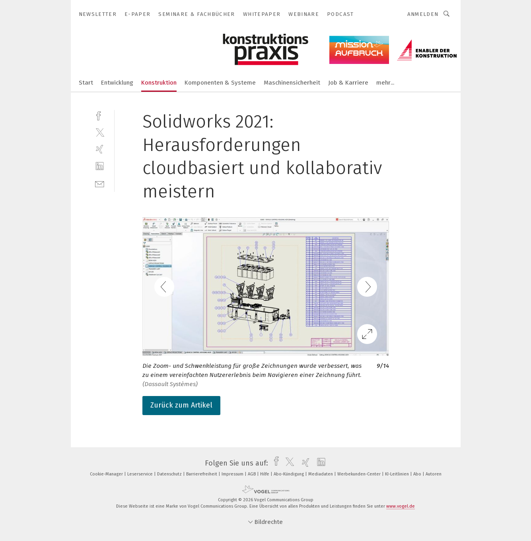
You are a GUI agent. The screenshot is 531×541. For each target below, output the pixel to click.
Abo (417, 474)
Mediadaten (321, 474)
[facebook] (100, 115)
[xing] (100, 149)
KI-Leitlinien (397, 474)
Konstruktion (159, 82)
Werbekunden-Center (359, 474)
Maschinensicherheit (292, 82)
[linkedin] (100, 166)
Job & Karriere (348, 82)
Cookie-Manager (107, 474)
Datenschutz (170, 474)
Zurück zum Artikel (181, 405)
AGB (252, 474)
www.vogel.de (400, 506)
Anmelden (423, 14)
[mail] (100, 183)
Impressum (233, 474)
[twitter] (100, 132)
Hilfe (265, 474)
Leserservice (140, 474)
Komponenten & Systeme (220, 82)
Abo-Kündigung (289, 474)
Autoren (434, 474)
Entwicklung (117, 82)
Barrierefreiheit (202, 474)
